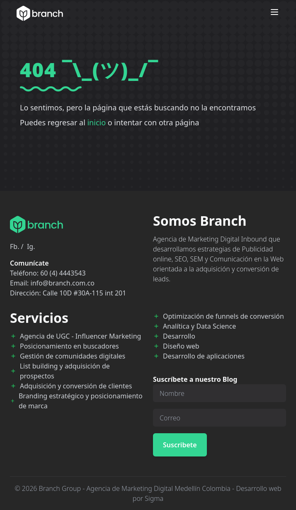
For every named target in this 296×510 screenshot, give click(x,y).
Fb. (14, 246)
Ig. (31, 246)
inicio (96, 122)
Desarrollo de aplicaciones (204, 356)
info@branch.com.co (63, 283)
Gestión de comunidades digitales (72, 356)
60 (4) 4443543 (62, 273)
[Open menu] (274, 12)
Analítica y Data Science (199, 326)
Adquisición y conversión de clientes (76, 385)
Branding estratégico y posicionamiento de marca (81, 400)
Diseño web (181, 346)
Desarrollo (179, 336)
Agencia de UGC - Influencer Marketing (80, 336)
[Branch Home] (40, 13)
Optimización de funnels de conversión (223, 316)
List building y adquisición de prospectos (65, 371)
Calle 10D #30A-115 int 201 (84, 293)
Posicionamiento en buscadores (69, 346)
